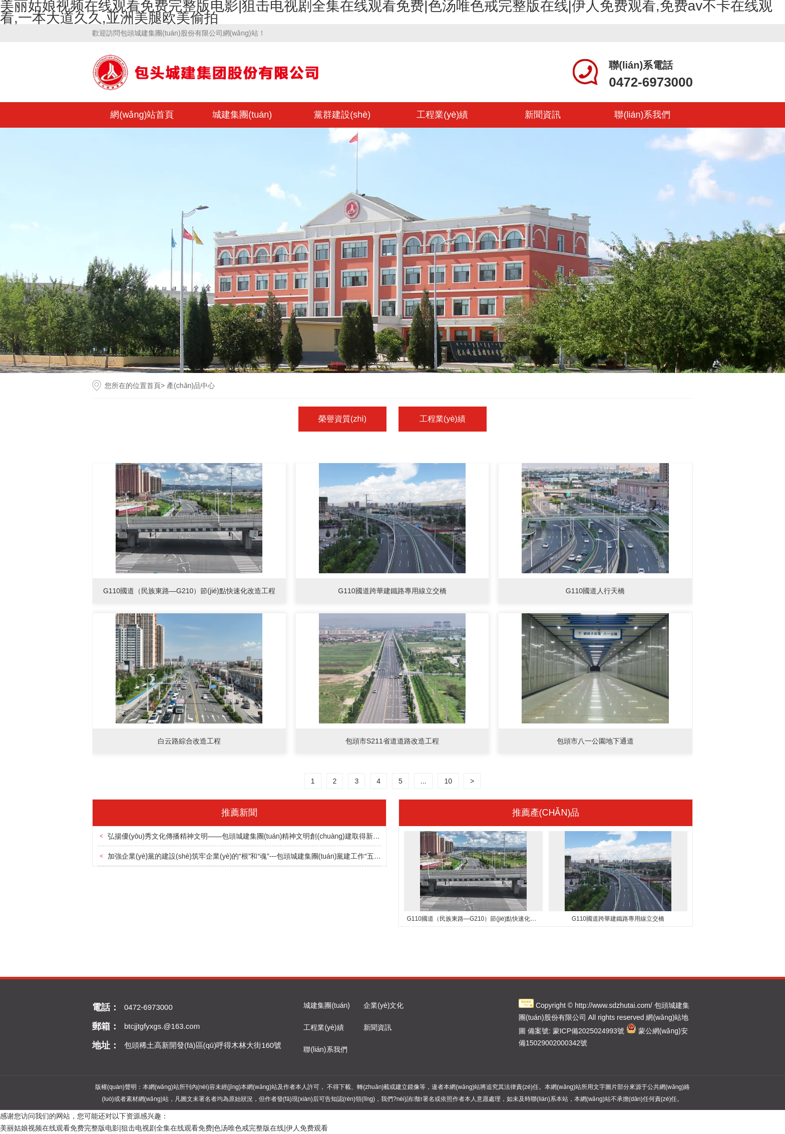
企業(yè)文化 (383, 1005)
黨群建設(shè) (342, 115)
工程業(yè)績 (442, 115)
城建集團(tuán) (242, 115)
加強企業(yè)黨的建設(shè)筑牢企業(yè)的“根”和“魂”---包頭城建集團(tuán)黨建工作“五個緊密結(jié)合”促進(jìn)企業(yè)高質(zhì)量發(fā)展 (321, 856)
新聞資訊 (543, 115)
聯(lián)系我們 (642, 115)
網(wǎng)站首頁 (142, 115)
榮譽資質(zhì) (342, 419)
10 (448, 781)
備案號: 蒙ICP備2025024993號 (576, 1031)
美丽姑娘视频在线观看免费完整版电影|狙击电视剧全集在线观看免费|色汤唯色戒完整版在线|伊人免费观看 (164, 1128)
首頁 (154, 386)
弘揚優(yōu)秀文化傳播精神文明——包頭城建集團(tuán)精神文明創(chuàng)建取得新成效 (247, 836)
